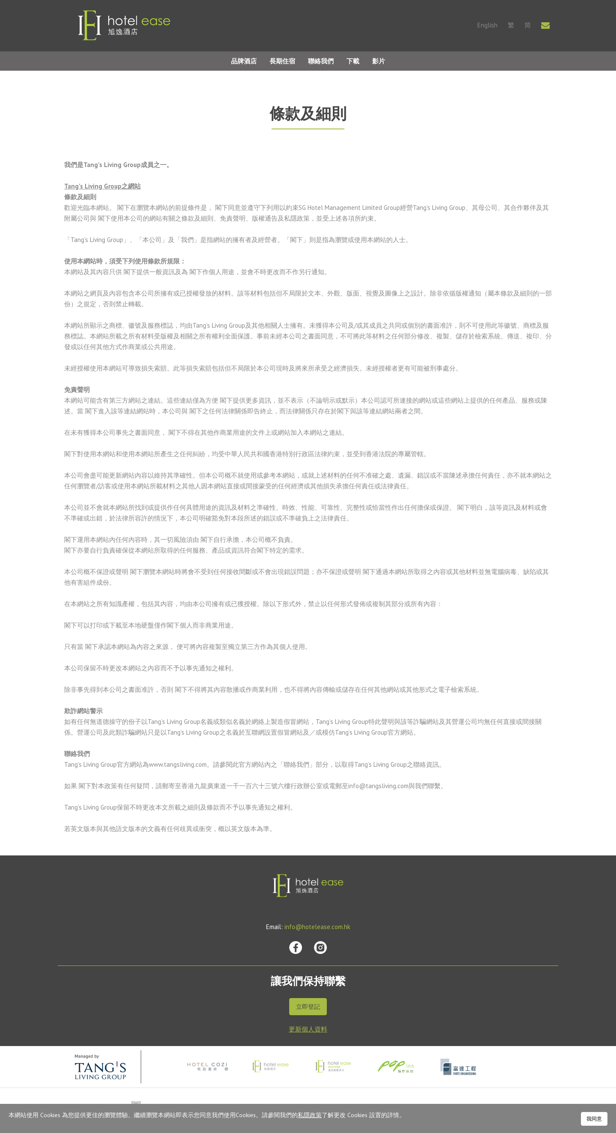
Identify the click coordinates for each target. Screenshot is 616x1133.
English (487, 25)
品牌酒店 (244, 61)
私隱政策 (310, 1115)
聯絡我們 (321, 61)
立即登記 (308, 1006)
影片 (378, 61)
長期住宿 (282, 61)
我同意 (594, 1118)
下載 (352, 61)
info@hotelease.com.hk (317, 927)
